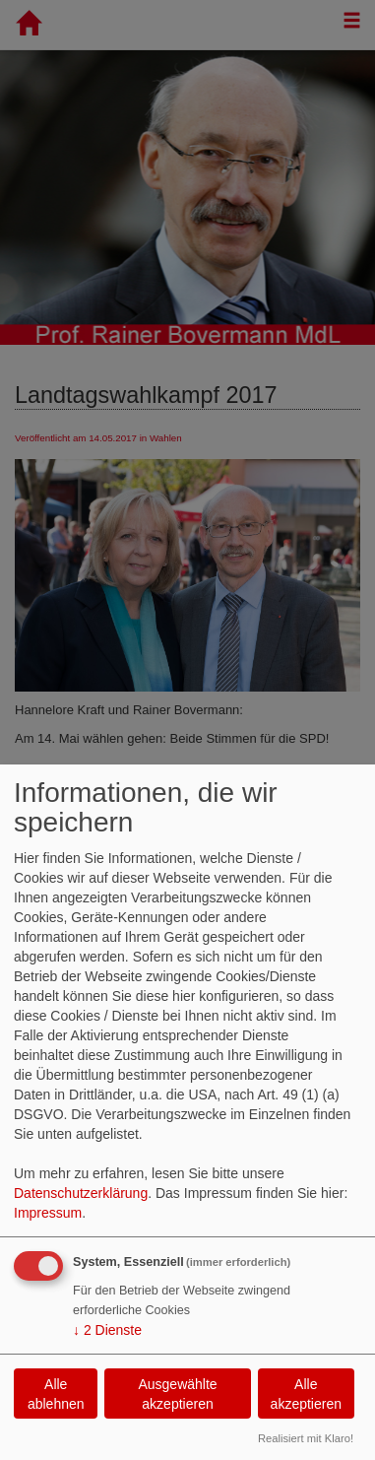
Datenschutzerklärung (81, 1193)
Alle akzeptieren (306, 1394)
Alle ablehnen (56, 1394)
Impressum (48, 1213)
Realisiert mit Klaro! (305, 1438)
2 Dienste (107, 1330)
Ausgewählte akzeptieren (177, 1394)
